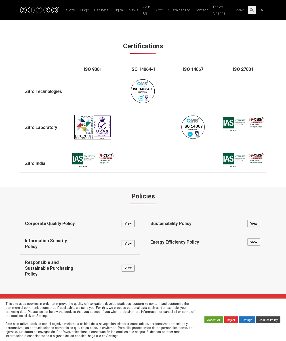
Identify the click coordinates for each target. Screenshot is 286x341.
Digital (119, 10)
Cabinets (101, 10)
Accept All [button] (214, 320)
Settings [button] (247, 320)
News (133, 10)
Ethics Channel (219, 10)
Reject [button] (231, 320)
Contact (201, 10)
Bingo (84, 10)
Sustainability (179, 10)
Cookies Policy (268, 320)
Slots (70, 10)
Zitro (159, 10)
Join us (146, 10)
